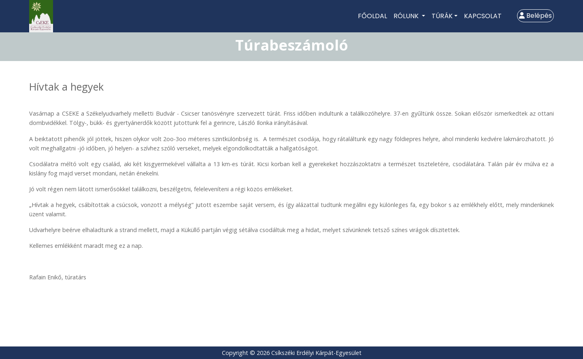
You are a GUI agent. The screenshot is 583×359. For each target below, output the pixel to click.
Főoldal (372, 16)
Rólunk (407, 16)
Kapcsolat (483, 16)
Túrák (442, 16)
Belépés (535, 15)
